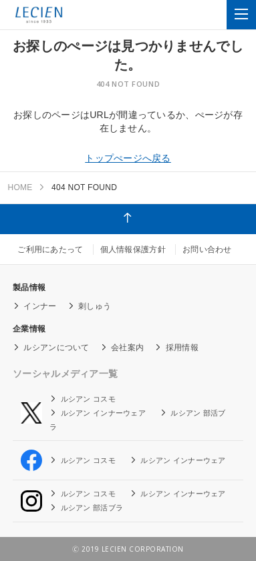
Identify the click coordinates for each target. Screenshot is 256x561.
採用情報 (182, 347)
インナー (39, 306)
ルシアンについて (56, 347)
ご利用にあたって (50, 249)
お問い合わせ (207, 249)
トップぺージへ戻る (128, 158)
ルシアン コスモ (88, 399)
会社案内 (127, 347)
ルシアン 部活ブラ (92, 508)
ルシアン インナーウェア (103, 413)
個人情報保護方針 (133, 249)
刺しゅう (94, 306)
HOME (19, 187)
